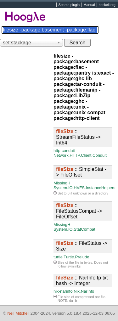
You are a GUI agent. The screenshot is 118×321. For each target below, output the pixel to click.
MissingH (61, 183)
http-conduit (64, 150)
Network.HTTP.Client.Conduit (80, 155)
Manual (89, 5)
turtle (58, 257)
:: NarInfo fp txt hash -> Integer (82, 280)
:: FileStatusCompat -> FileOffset (79, 211)
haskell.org (106, 5)
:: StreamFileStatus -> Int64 (78, 137)
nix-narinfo (63, 291)
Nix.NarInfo (84, 291)
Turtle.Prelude (76, 257)
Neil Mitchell (18, 313)
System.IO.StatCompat (74, 229)
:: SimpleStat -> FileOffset (81, 171)
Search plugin (69, 5)
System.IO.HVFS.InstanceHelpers (84, 187)
